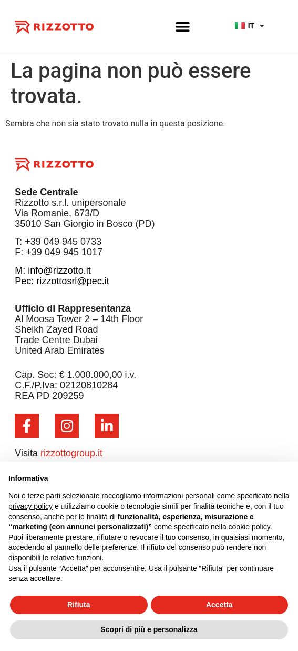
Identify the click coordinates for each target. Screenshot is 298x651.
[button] (182, 26)
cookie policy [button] (249, 527)
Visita (58, 453)
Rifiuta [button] (78, 604)
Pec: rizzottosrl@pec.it (62, 281)
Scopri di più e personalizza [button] (148, 629)
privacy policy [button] (30, 506)
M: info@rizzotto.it (52, 270)
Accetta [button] (219, 604)
